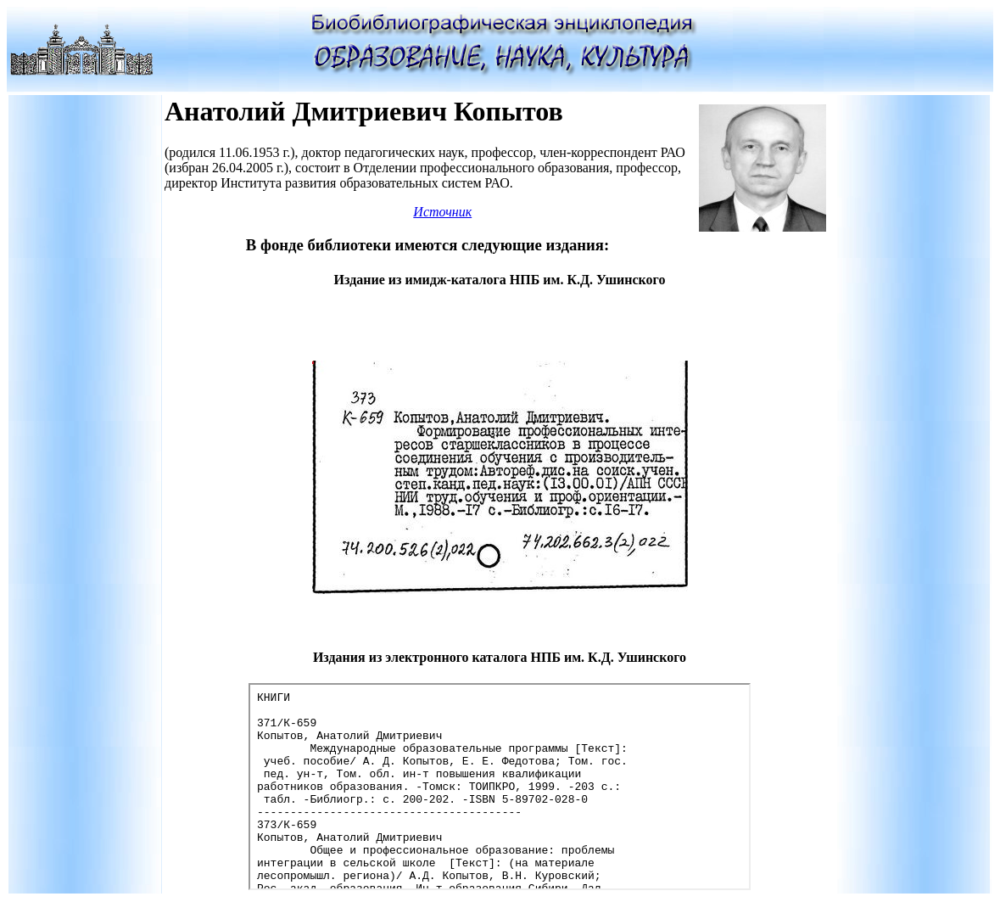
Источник (442, 211)
